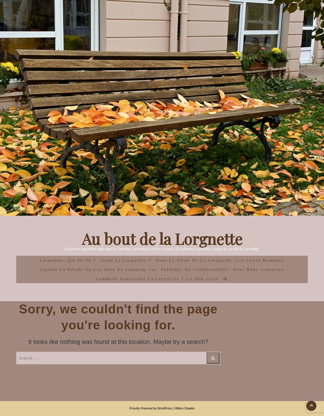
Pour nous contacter (258, 269)
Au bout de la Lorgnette (162, 238)
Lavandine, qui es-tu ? (68, 260)
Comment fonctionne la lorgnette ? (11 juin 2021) (157, 278)
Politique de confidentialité (195, 269)
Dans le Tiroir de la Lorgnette (194, 260)
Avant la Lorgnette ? (125, 260)
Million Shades (185, 408)
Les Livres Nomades (260, 260)
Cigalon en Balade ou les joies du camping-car (98, 269)
